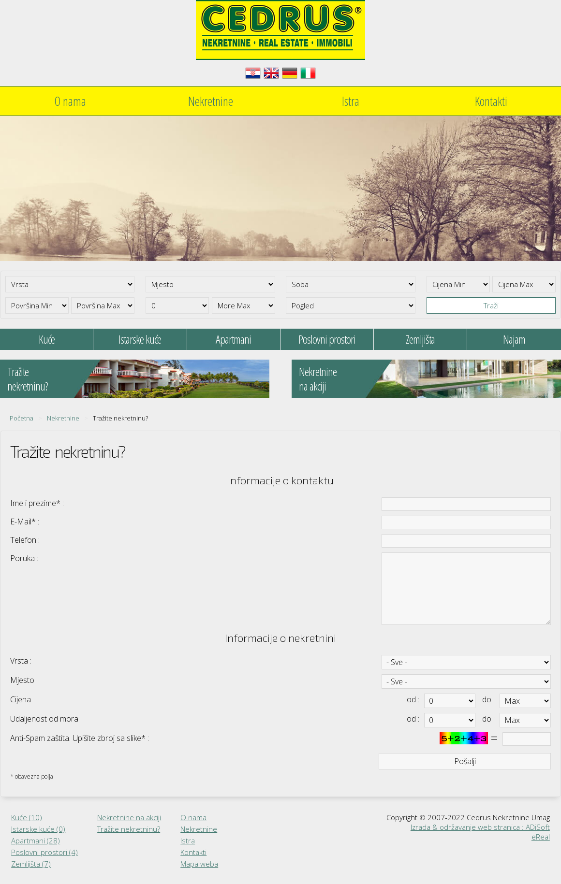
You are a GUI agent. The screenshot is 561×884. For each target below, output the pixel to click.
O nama (70, 101)
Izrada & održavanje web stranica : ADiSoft (480, 827)
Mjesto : (24, 680)
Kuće (47, 339)
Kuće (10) (26, 817)
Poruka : (24, 558)
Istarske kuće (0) (38, 829)
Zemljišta (420, 339)
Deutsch (289, 73)
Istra (350, 101)
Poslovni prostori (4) (44, 852)
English (271, 73)
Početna (21, 418)
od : (413, 699)
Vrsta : (20, 660)
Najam (514, 339)
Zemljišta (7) (31, 864)
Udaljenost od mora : (46, 718)
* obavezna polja (31, 776)
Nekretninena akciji (318, 378)
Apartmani (233, 339)
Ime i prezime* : (37, 503)
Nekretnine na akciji (129, 817)
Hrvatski (253, 73)
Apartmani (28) (35, 840)
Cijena (20, 699)
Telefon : (25, 540)
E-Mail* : (24, 521)
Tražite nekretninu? (128, 829)
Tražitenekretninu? (27, 378)
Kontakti (491, 101)
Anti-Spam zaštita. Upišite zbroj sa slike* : (79, 738)
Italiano (308, 73)
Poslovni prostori (326, 339)
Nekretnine (210, 101)
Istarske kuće (139, 339)
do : (488, 699)
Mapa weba (199, 864)
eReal (540, 836)
